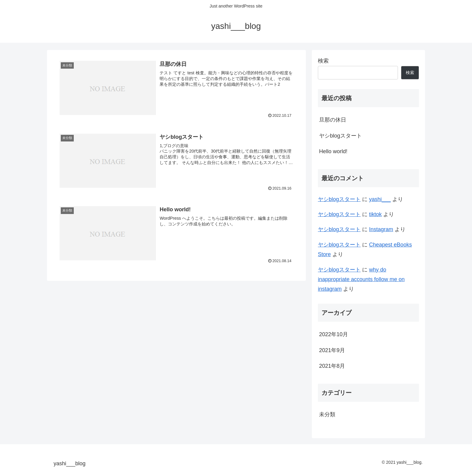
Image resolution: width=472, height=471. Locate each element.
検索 (323, 61)
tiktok (375, 214)
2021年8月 (332, 366)
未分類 (327, 414)
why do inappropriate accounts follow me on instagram (361, 279)
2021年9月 (332, 350)
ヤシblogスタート (340, 136)
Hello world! (333, 151)
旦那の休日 (332, 120)
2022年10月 (333, 334)
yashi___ (380, 199)
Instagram (381, 229)
